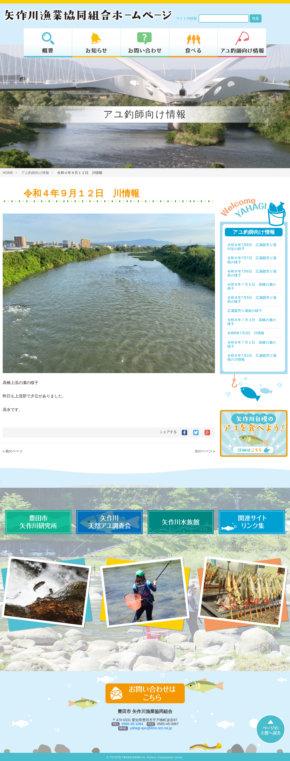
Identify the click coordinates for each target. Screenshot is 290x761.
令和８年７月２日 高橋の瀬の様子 (251, 344)
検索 (255, 18)
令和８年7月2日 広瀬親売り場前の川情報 (251, 357)
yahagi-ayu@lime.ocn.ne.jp (151, 728)
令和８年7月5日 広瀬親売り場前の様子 (251, 299)
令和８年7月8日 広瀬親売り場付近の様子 (251, 247)
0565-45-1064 (132, 724)
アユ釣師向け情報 (35, 173)
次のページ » (205, 451)
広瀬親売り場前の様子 (244, 311)
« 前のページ (13, 451)
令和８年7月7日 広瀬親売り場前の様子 (251, 260)
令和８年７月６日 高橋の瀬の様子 (251, 286)
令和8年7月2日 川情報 (245, 333)
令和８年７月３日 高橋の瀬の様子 (251, 322)
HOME (8, 173)
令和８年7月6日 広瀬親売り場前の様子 (251, 273)
